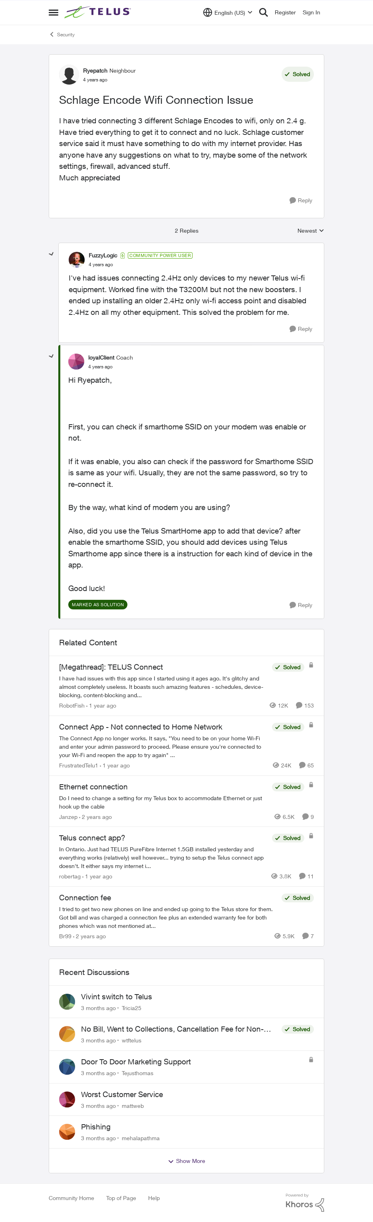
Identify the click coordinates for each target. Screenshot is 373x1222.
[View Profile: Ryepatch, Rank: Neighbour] (69, 75)
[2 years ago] (95, 816)
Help (154, 1197)
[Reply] (301, 200)
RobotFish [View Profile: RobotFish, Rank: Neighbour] (72, 705)
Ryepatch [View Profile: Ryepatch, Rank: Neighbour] (95, 70)
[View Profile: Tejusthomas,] (67, 1067)
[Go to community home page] (98, 12)
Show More (186, 1161)
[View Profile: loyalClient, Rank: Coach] (76, 362)
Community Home (71, 1197)
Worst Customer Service (122, 1094)
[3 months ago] (98, 1007)
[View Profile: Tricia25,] (67, 1002)
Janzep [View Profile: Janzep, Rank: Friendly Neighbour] (68, 816)
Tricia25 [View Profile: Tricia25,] (131, 1007)
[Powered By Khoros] (305, 1203)
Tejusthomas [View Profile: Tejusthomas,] (137, 1073)
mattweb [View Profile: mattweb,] (133, 1105)
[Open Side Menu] (53, 12)
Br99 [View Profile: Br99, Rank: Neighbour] (65, 936)
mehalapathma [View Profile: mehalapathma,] (141, 1138)
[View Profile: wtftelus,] (67, 1034)
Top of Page (121, 1197)
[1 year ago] (101, 705)
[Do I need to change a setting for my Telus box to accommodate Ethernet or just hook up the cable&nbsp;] (163, 801)
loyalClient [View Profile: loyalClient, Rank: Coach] (101, 357)
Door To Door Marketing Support (136, 1061)
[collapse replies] (51, 254)
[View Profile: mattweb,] (67, 1099)
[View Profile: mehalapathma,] (67, 1132)
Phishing (96, 1126)
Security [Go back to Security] (62, 34)
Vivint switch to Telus (116, 996)
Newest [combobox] (311, 231)
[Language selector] (228, 12)
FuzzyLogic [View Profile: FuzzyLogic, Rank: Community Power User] (103, 255)
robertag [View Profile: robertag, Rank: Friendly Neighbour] (70, 876)
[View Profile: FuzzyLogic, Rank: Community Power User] (77, 260)
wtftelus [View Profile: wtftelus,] (131, 1040)
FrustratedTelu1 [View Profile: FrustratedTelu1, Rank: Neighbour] (78, 765)
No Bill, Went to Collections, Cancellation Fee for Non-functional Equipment (172, 1029)
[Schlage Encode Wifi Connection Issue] (101, 264)
